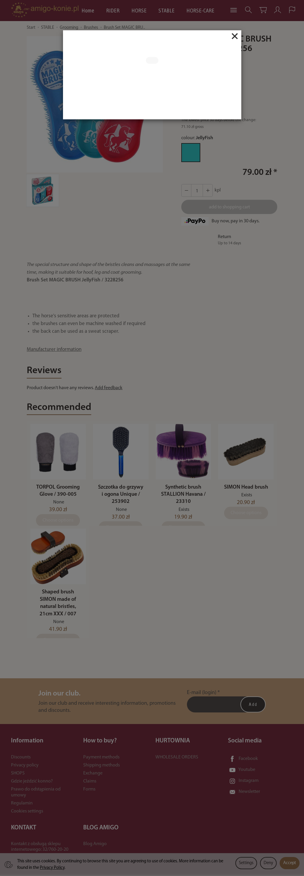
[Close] (234, 36)
